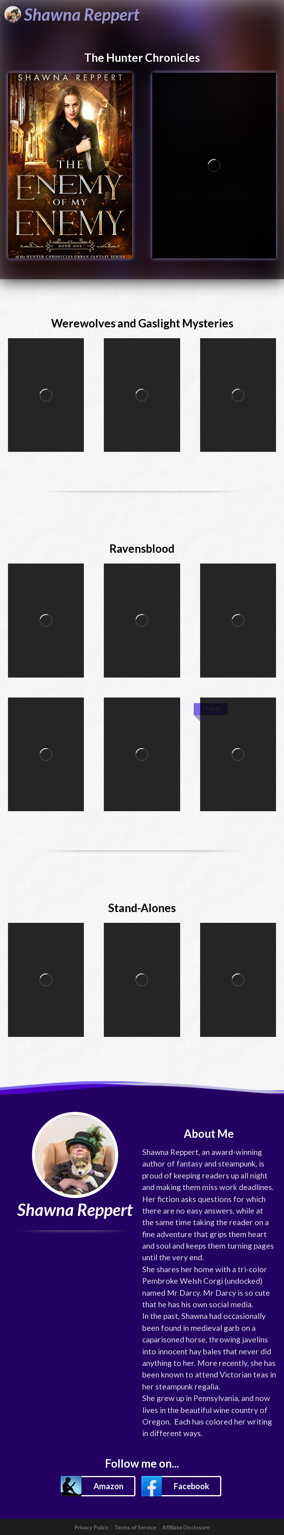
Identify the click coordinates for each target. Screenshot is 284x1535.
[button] (98, 1486)
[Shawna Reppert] (71, 14)
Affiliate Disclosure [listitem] (186, 1527)
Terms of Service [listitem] (135, 1527)
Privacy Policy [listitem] (91, 1527)
